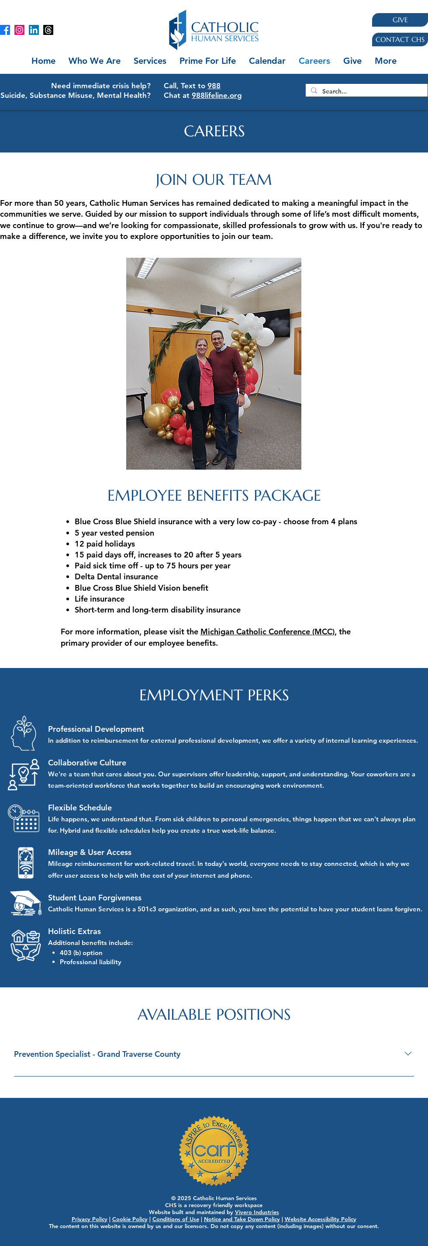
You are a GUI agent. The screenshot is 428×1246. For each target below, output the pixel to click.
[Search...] (365, 91)
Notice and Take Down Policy (242, 1218)
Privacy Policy (89, 1218)
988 (214, 85)
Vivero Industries (257, 1211)
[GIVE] (400, 20)
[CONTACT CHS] (400, 39)
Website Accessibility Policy (320, 1218)
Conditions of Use (175, 1218)
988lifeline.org (217, 95)
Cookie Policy (130, 1218)
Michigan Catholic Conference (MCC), (268, 631)
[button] (150, 61)
